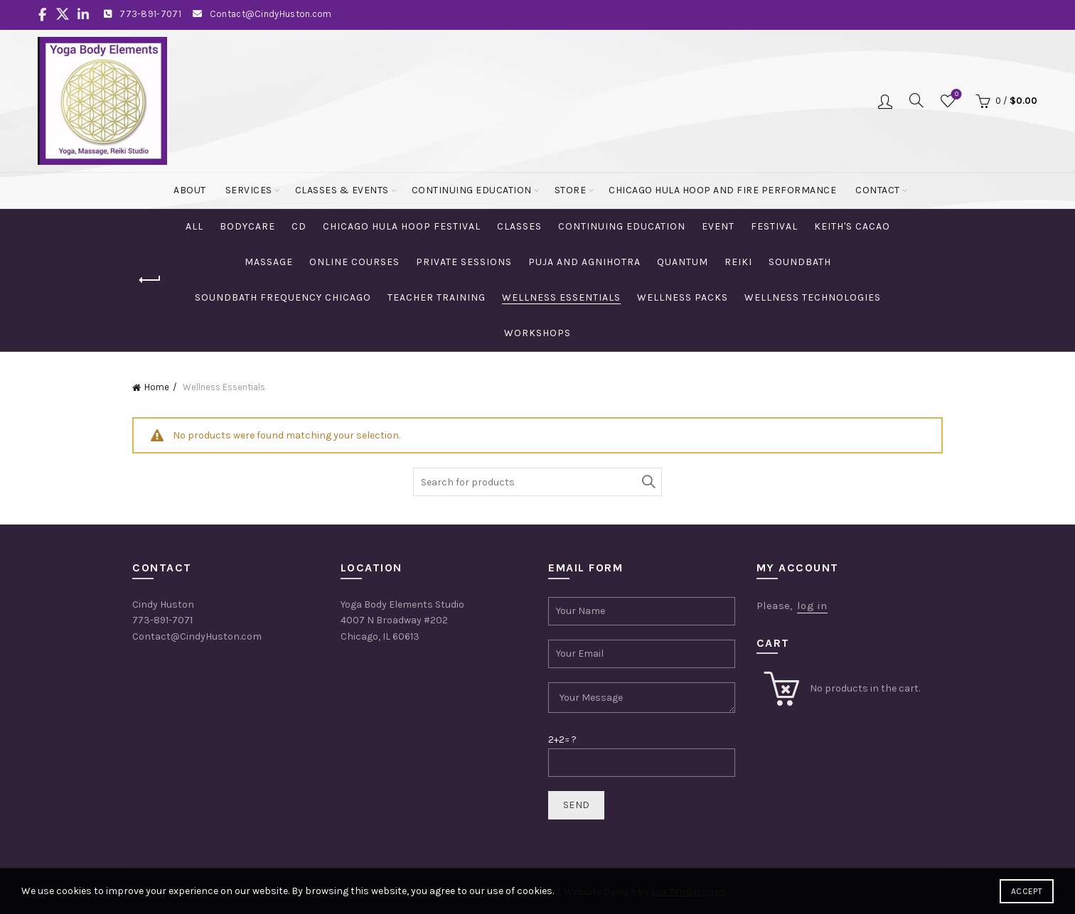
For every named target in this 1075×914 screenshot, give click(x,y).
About (189, 190)
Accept (1026, 891)
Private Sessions (464, 262)
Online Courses (354, 262)
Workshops (537, 333)
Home (156, 387)
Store (571, 190)
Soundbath (800, 262)
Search (647, 482)
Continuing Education (472, 190)
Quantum (682, 262)
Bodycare (247, 226)
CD (299, 226)
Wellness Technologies (812, 297)
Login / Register (885, 101)
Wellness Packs (682, 297)
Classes (519, 226)
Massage (269, 262)
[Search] (916, 100)
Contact (877, 190)
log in (812, 605)
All (194, 226)
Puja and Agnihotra (584, 262)
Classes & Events (342, 190)
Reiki (738, 262)
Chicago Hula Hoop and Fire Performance (722, 190)
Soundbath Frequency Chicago (283, 297)
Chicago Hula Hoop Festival (402, 226)
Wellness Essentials (561, 297)
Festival (774, 226)
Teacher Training (436, 297)
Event (718, 226)
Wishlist (955, 95)
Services (248, 190)
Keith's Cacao (852, 226)
